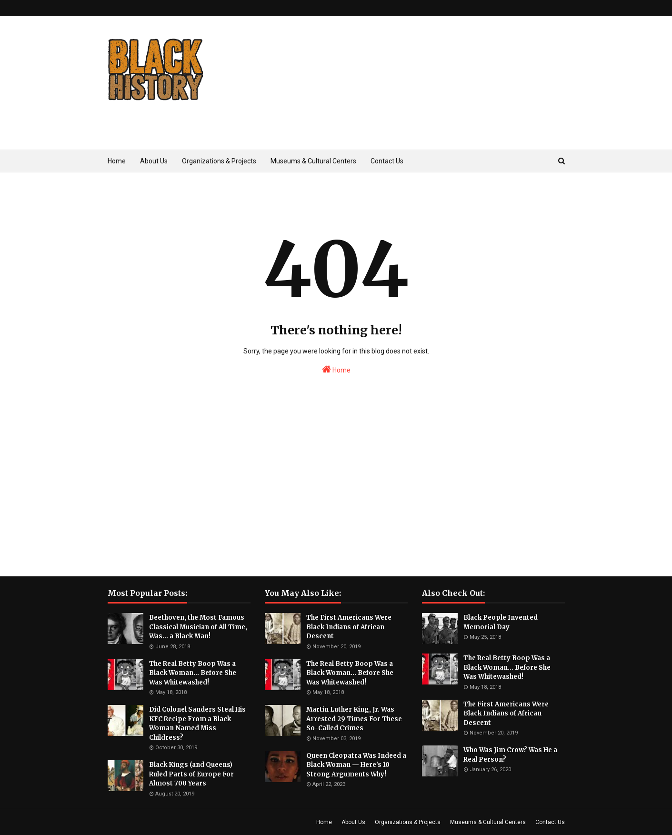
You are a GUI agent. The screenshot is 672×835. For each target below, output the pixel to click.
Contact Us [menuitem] (387, 161)
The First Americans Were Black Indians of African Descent (348, 627)
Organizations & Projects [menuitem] (219, 161)
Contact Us (550, 822)
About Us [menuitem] (154, 161)
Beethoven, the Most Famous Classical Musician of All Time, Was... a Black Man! (198, 627)
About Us (353, 822)
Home (336, 369)
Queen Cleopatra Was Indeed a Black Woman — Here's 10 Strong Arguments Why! (356, 765)
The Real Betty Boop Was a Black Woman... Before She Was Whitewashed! (192, 673)
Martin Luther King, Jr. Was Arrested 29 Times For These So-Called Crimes (354, 718)
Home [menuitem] (117, 161)
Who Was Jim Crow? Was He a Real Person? (510, 755)
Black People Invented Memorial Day (500, 622)
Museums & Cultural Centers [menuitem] (313, 161)
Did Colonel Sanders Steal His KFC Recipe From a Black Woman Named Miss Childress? (197, 723)
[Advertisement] (391, 97)
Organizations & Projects (408, 822)
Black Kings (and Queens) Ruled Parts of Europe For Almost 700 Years (191, 774)
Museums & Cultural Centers (488, 822)
